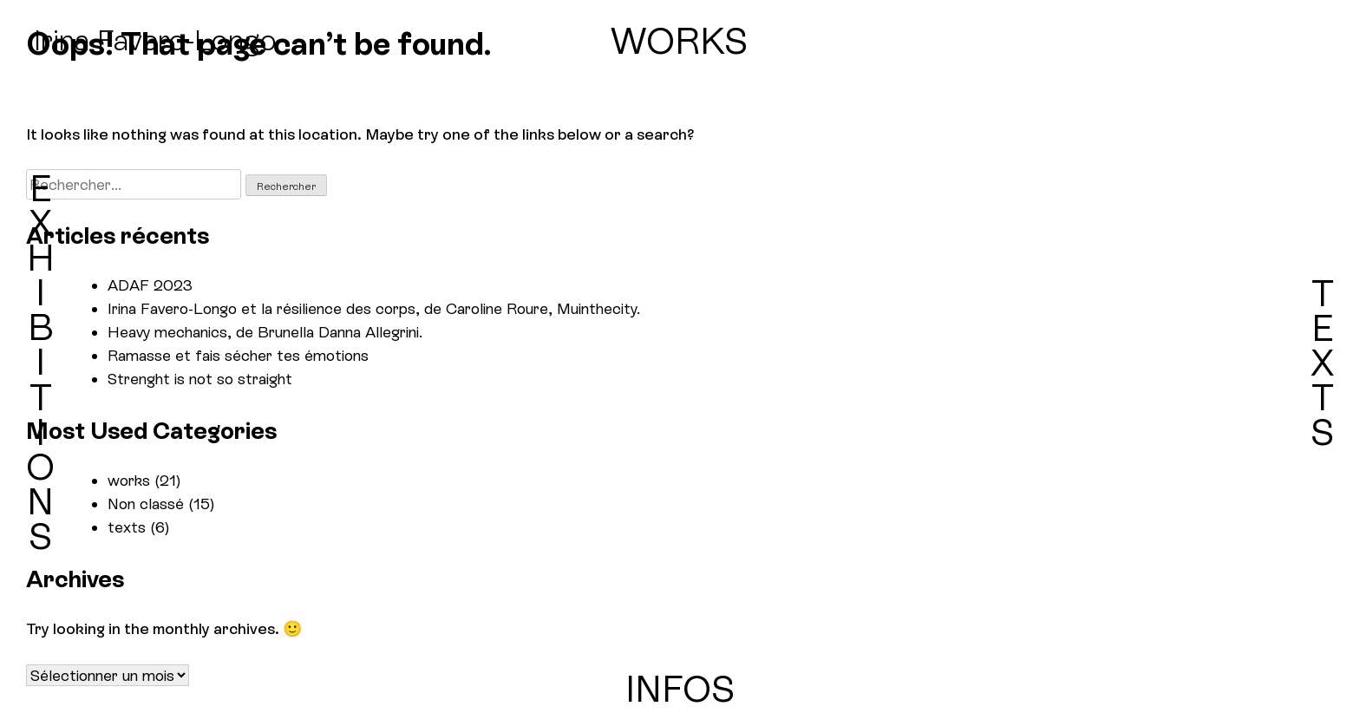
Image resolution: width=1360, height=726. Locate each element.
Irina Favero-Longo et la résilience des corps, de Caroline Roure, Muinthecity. (374, 308)
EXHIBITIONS (40, 363)
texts (127, 527)
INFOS (680, 689)
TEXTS (1322, 362)
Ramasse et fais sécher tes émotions (238, 355)
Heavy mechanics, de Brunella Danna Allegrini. (265, 332)
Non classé (146, 503)
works (129, 480)
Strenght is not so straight (200, 379)
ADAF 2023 (150, 285)
